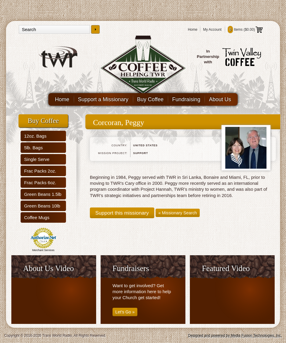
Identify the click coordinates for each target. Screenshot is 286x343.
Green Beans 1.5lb (42, 194)
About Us (220, 99)
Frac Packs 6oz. (40, 182)
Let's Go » (125, 312)
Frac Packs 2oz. (40, 170)
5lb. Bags (33, 147)
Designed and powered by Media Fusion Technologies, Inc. (235, 335)
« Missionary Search (177, 212)
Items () (245, 29)
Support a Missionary (103, 99)
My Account (212, 29)
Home (192, 29)
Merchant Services (43, 250)
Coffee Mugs (37, 217)
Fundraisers (131, 268)
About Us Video (48, 268)
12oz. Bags (35, 136)
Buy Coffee (150, 99)
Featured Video (226, 268)
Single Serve (37, 159)
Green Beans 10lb (42, 205)
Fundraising (186, 99)
